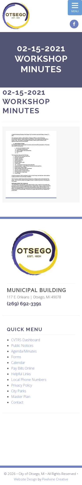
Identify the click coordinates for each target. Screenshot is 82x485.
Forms (16, 356)
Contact (17, 402)
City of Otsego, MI (16, 15)
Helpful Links (21, 373)
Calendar (18, 362)
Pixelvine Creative (55, 479)
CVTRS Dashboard (25, 339)
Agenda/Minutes (24, 351)
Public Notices (22, 345)
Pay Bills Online (23, 368)
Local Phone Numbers (28, 379)
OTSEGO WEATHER (41, 439)
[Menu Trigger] (75, 7)
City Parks (18, 391)
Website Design (25, 479)
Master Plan (20, 396)
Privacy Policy (21, 385)
